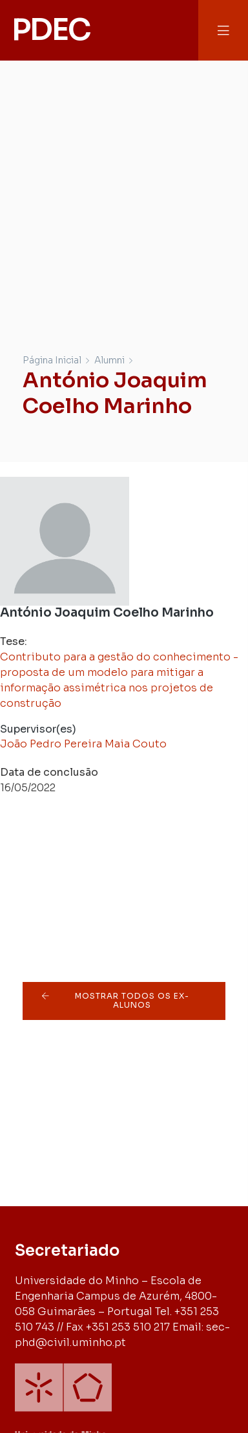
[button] (223, 30)
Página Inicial (52, 360)
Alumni (109, 360)
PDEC (50, 29)
